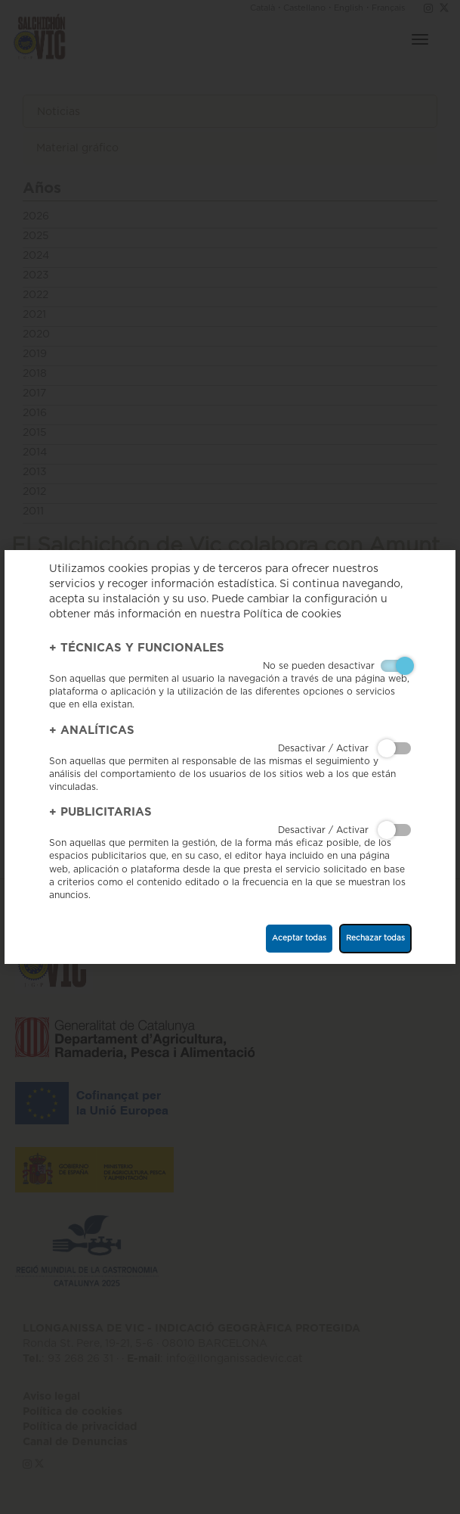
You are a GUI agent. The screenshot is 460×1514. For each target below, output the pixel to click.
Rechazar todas (375, 938)
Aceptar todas (299, 938)
